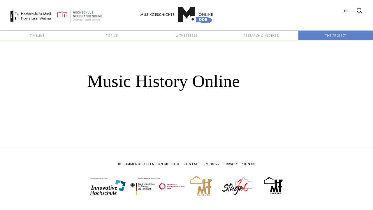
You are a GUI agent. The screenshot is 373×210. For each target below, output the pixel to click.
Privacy (231, 164)
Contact (192, 164)
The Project (335, 36)
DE (346, 10)
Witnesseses (186, 36)
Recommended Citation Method (149, 164)
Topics (112, 36)
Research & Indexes (261, 36)
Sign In (248, 164)
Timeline (37, 36)
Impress (212, 164)
